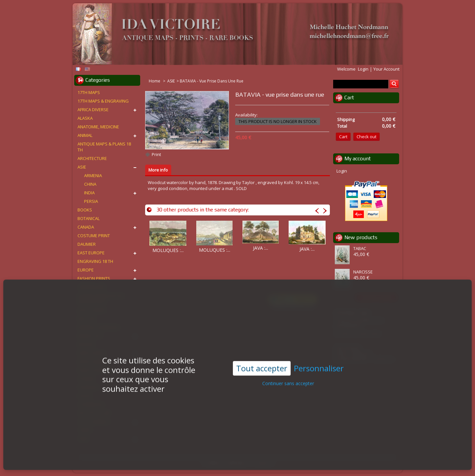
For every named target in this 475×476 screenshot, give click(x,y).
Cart (349, 97)
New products (360, 237)
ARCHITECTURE (92, 158)
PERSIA (91, 201)
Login (363, 69)
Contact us (263, 463)
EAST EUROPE (91, 253)
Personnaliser (319, 356)
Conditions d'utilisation (225, 463)
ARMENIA (93, 175)
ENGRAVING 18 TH (95, 261)
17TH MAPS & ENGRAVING (103, 101)
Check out (366, 137)
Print (156, 154)
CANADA (86, 227)
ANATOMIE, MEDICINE (98, 127)
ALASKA (85, 118)
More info (158, 170)
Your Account (386, 69)
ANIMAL (85, 135)
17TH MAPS (89, 92)
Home (155, 81)
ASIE (171, 81)
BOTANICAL (89, 218)
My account (357, 158)
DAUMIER (87, 244)
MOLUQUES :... (168, 250)
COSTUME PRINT (94, 235)
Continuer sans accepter (288, 371)
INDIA (89, 193)
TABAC (359, 248)
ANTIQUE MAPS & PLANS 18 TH (104, 147)
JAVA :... (260, 248)
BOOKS (85, 210)
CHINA (90, 184)
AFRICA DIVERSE (93, 109)
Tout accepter (261, 356)
